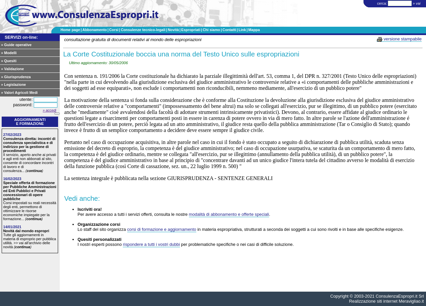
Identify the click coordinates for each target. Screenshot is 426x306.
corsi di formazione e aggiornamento (161, 229)
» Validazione (12, 69)
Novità (173, 30)
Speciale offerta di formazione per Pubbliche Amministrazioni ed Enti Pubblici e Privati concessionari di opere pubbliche (29, 191)
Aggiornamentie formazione (30, 122)
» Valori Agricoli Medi (19, 93)
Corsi (114, 30)
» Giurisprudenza (16, 77)
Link (242, 30)
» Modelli (9, 53)
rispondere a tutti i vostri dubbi (151, 244)
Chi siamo (211, 30)
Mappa (254, 30)
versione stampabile (399, 39)
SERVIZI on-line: (21, 37)
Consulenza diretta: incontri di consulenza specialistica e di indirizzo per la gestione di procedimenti (29, 145)
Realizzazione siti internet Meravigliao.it (386, 301)
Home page (70, 30)
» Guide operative (16, 45)
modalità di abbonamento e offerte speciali (229, 214)
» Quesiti (8, 61)
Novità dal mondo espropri (26, 231)
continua (34, 171)
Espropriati (190, 30)
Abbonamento (94, 30)
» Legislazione (13, 85)
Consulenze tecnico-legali (143, 30)
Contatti (229, 30)
